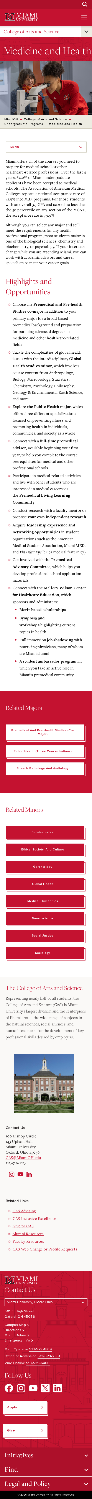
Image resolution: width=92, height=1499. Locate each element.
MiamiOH (11, 119)
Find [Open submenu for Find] (11, 1469)
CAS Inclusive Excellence (34, 1218)
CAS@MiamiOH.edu (23, 1157)
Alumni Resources (28, 1233)
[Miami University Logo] (21, 17)
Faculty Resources (28, 1241)
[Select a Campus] (46, 1302)
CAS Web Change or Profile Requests (45, 1249)
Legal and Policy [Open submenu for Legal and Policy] (28, 1483)
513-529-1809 (40, 1349)
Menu (15, 146)
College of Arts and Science (31, 31)
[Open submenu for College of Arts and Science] (86, 31)
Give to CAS (23, 1225)
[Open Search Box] (84, 4)
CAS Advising (24, 1210)
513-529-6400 (38, 1363)
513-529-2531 (49, 1356)
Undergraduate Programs (23, 124)
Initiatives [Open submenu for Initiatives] (19, 1455)
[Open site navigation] (84, 17)
